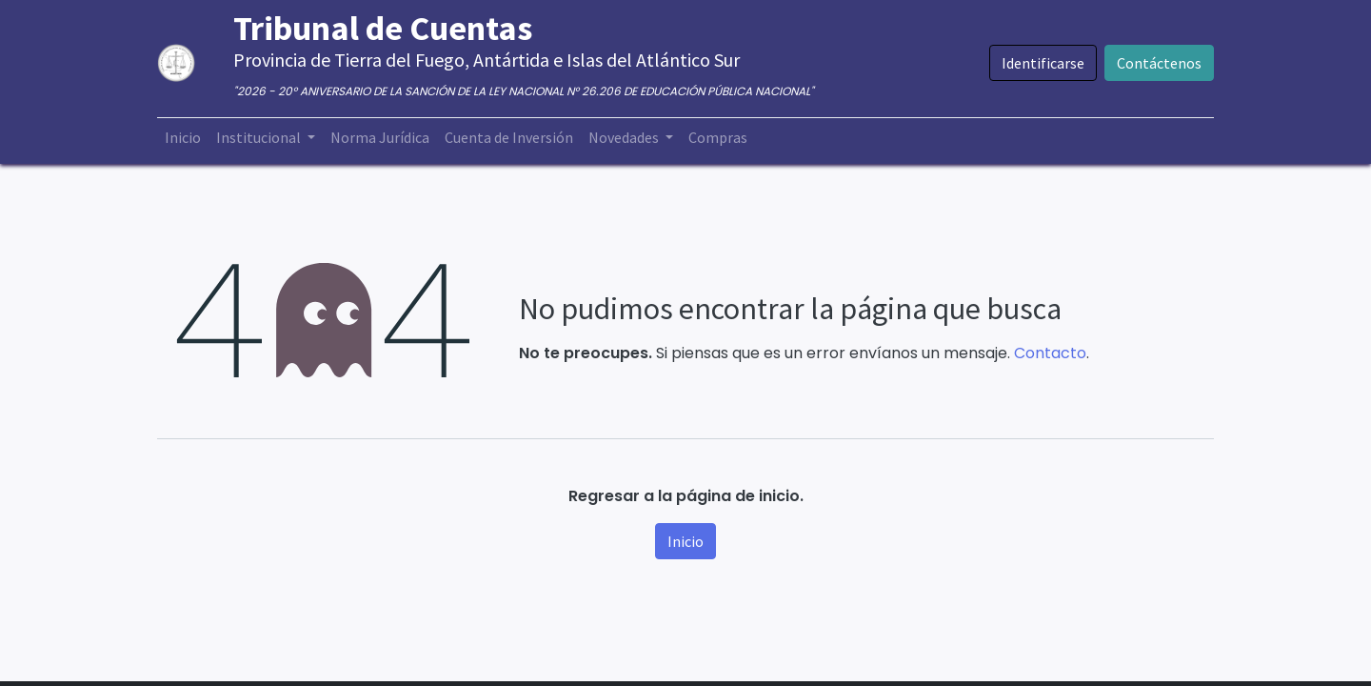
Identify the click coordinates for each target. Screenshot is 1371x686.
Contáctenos (1159, 62)
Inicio (685, 541)
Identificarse (1043, 62)
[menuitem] (183, 137)
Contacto (1050, 353)
